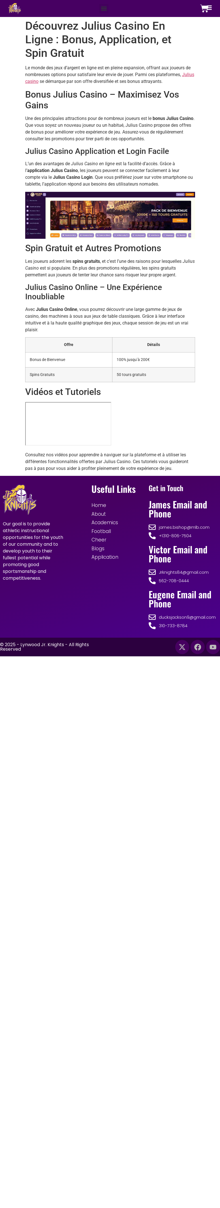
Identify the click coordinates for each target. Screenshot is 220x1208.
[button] (103, 8)
